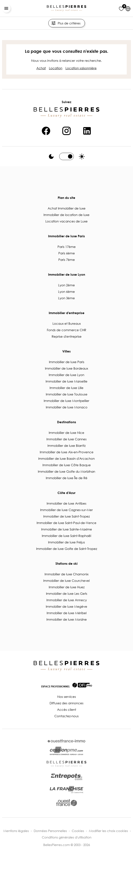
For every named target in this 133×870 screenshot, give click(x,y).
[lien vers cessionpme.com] (66, 751)
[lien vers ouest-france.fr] (66, 802)
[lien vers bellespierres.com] (66, 764)
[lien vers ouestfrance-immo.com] (66, 740)
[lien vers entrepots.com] (66, 777)
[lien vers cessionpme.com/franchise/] (66, 789)
